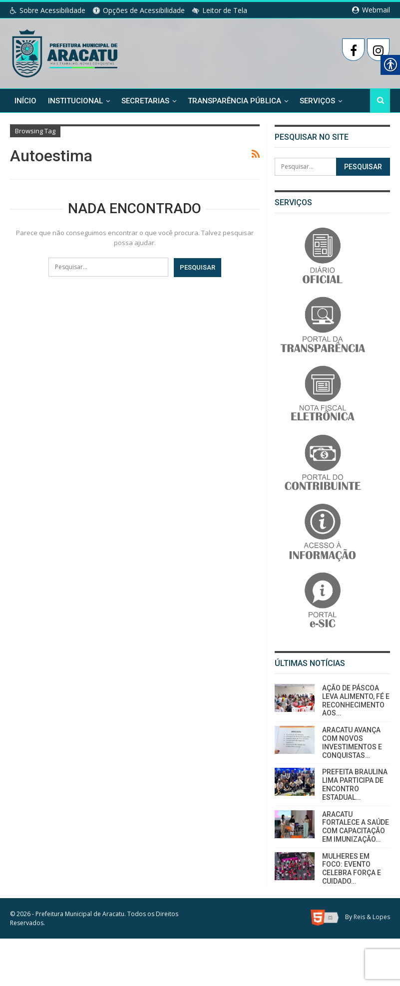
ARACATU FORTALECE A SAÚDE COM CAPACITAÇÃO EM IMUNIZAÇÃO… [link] (355, 826)
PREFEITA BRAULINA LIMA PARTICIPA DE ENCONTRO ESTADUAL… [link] (355, 784)
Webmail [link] (371, 9)
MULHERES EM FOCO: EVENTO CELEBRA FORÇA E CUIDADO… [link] (351, 868)
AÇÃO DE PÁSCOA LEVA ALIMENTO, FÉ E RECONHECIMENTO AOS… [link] (356, 700)
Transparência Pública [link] (234, 100)
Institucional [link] (75, 100)
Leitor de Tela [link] (219, 10)
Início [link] (25, 100)
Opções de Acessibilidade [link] (139, 10)
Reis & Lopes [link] (372, 917)
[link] (65, 51)
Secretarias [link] (145, 100)
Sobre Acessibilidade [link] (47, 10)
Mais (309, 100)
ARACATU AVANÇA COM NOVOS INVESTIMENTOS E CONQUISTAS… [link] (352, 742)
